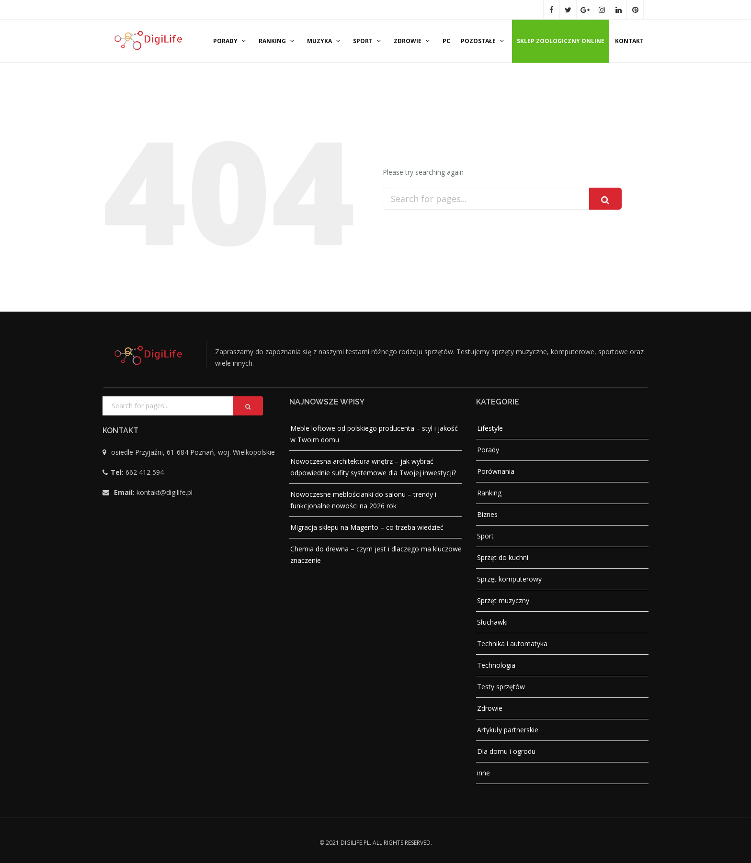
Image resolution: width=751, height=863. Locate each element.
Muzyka (324, 41)
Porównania (495, 471)
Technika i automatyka (512, 643)
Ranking (277, 41)
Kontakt (629, 41)
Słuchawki (492, 622)
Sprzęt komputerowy (509, 578)
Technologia (496, 665)
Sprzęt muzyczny (503, 600)
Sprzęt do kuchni (502, 557)
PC (446, 41)
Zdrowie (413, 41)
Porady (230, 41)
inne (483, 772)
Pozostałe (483, 41)
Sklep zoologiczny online (560, 41)
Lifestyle (490, 428)
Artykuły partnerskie (507, 729)
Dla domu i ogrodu (506, 751)
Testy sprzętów (501, 686)
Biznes (487, 514)
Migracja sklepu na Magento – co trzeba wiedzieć (367, 527)
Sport (368, 41)
